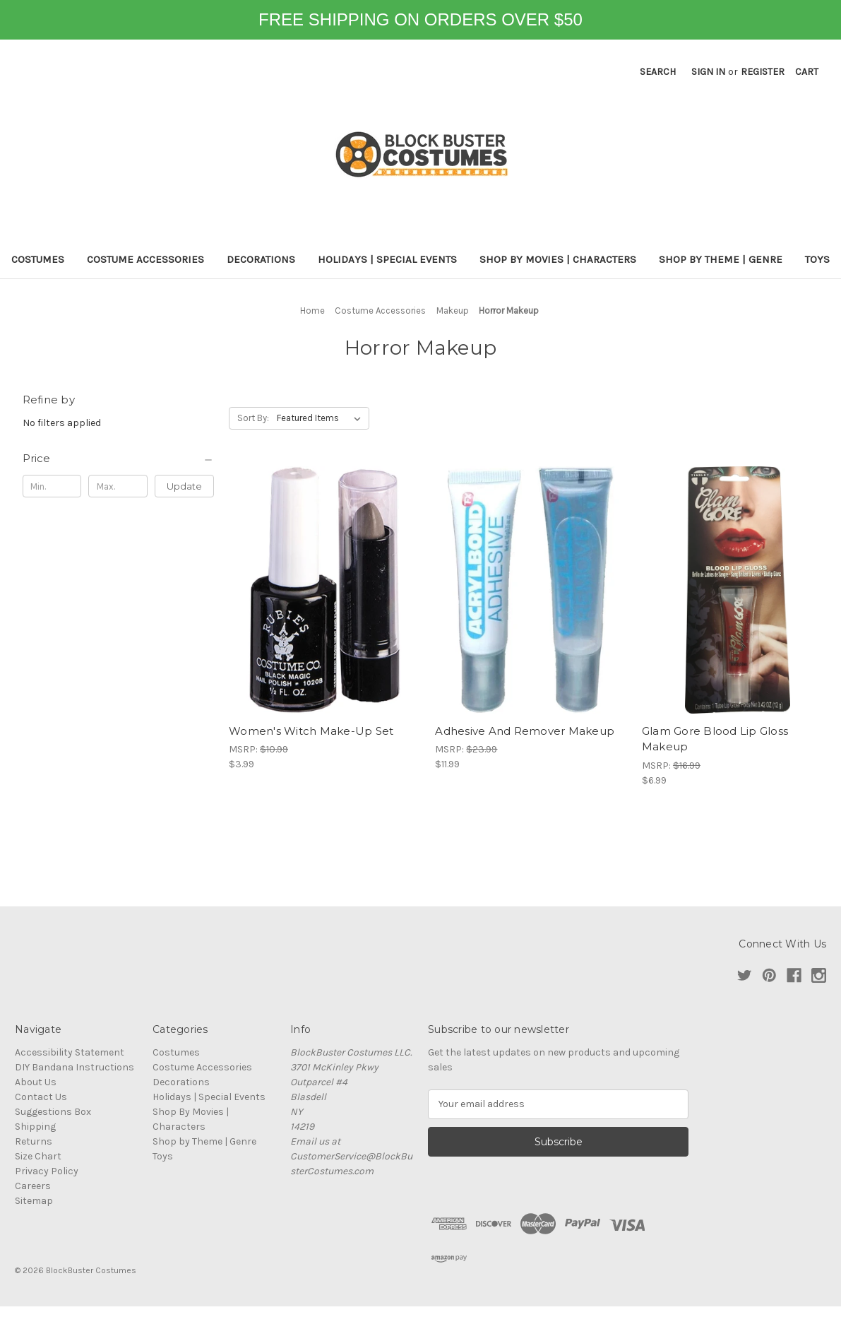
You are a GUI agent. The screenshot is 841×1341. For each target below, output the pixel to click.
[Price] (119, 458)
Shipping (35, 1127)
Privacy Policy (46, 1171)
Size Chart (38, 1156)
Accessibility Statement (69, 1052)
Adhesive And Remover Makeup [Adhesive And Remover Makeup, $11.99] (524, 731)
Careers (33, 1186)
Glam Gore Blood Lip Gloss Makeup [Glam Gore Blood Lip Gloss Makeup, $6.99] (715, 739)
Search (658, 72)
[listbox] (322, 418)
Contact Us (41, 1097)
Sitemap (34, 1201)
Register (763, 72)
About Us (35, 1082)
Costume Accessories (145, 259)
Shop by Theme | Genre (720, 259)
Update (184, 486)
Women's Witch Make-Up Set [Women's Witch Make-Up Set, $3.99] (311, 731)
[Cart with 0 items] (806, 71)
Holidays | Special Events (387, 259)
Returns (33, 1141)
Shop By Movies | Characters (557, 259)
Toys (817, 259)
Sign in (708, 72)
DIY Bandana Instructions (74, 1067)
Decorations (261, 259)
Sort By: (253, 418)
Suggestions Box (53, 1112)
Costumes (37, 259)
